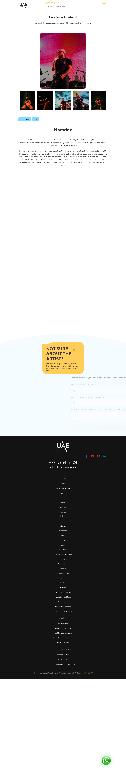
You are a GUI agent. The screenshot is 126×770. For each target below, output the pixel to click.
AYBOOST (88, 673)
